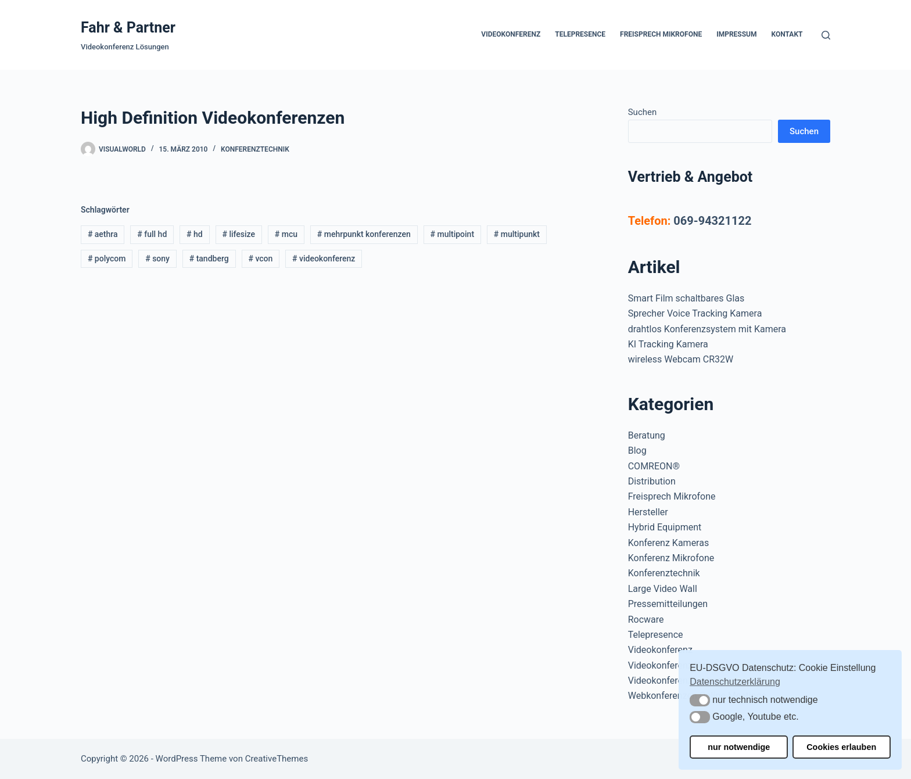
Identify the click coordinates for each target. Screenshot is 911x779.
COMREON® (654, 466)
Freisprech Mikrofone (661, 34)
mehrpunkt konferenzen (364, 234)
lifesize (238, 234)
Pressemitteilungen (668, 603)
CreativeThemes (277, 758)
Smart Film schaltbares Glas (686, 298)
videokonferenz (323, 258)
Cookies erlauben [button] (841, 747)
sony (157, 258)
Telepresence (580, 34)
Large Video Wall (662, 588)
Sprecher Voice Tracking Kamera (695, 313)
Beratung (646, 435)
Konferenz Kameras (668, 542)
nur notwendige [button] (739, 747)
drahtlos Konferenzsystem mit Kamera (707, 329)
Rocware (646, 619)
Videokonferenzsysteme (678, 680)
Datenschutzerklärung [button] (735, 682)
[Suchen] (826, 35)
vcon (260, 258)
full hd (152, 234)
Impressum (736, 34)
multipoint (453, 234)
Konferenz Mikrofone (671, 557)
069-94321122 (712, 221)
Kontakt (787, 34)
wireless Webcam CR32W (680, 359)
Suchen (642, 112)
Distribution (652, 481)
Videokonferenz (510, 34)
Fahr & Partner (128, 27)
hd (194, 234)
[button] (700, 700)
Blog (637, 450)
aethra (103, 234)
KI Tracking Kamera (668, 344)
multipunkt (517, 234)
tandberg (209, 258)
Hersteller (648, 512)
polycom (107, 258)
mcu (286, 234)
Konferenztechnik (255, 149)
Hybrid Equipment (665, 527)
